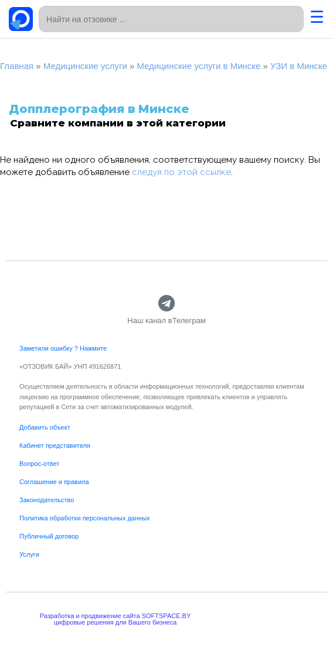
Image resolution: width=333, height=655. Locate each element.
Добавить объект (44, 427)
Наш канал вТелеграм (166, 320)
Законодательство (46, 499)
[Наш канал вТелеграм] (166, 303)
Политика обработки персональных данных (84, 518)
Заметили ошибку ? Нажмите (63, 348)
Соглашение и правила (54, 481)
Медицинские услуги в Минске (198, 66)
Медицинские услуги (85, 66)
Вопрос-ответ (39, 463)
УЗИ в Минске (298, 66)
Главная (16, 66)
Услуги (29, 554)
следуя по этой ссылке (181, 172)
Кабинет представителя (54, 445)
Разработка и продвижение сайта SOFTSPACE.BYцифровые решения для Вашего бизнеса (115, 619)
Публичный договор (49, 536)
